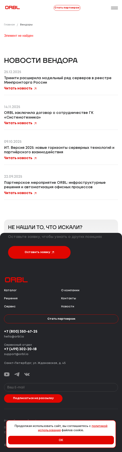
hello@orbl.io (14, 336)
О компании (70, 290)
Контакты (68, 298)
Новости (67, 306)
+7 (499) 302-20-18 (20, 349)
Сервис (10, 306)
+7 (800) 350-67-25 (20, 331)
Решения (11, 298)
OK (61, 440)
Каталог (10, 290)
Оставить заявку (39, 252)
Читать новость (20, 88)
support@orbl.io (16, 354)
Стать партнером (66, 8)
